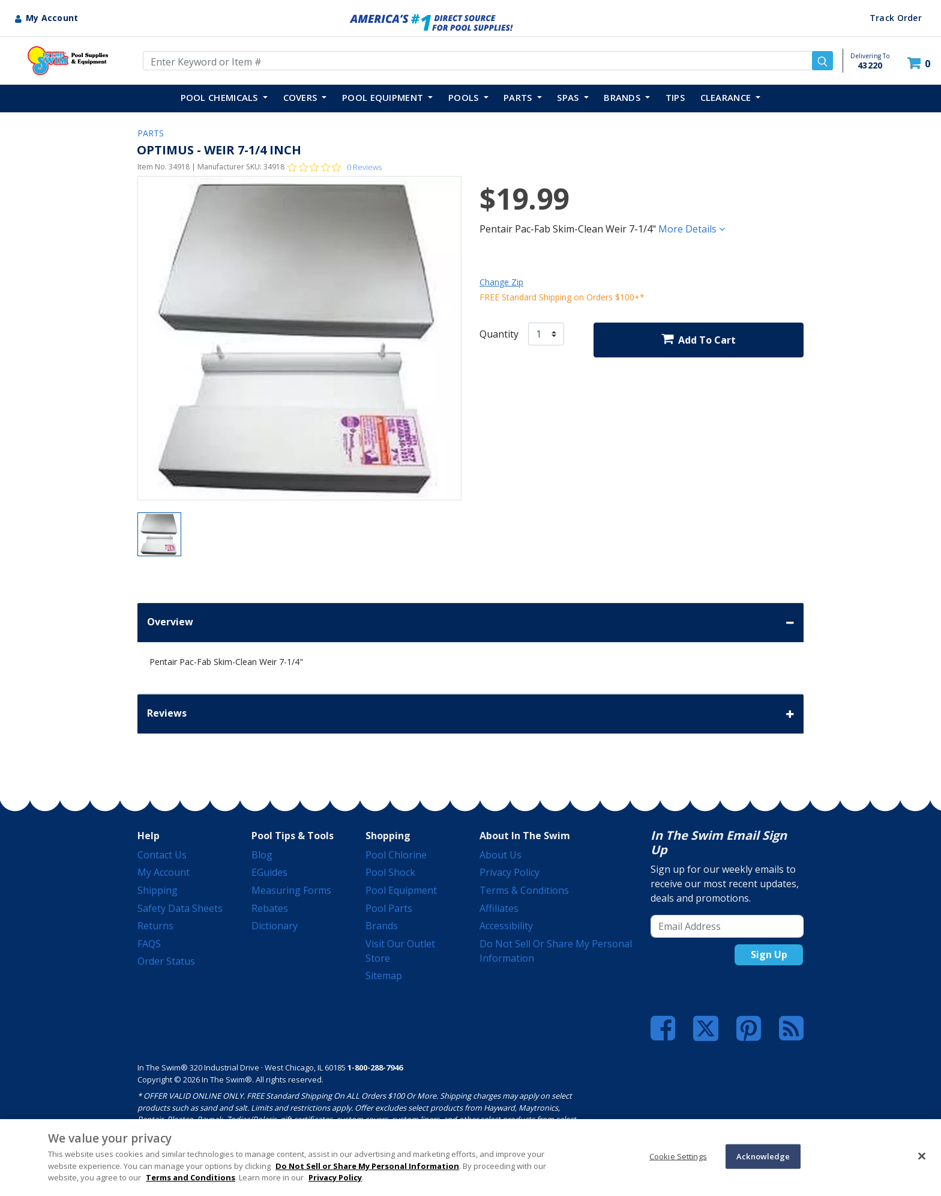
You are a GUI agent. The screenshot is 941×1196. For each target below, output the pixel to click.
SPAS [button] (569, 97)
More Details (691, 228)
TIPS (675, 97)
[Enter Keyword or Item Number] (488, 60)
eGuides (269, 872)
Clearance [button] (727, 97)
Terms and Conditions (190, 1177)
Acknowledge (763, 1155)
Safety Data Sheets (180, 908)
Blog (261, 854)
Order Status (166, 961)
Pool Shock (390, 872)
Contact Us (162, 854)
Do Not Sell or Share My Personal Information (367, 1166)
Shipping (157, 890)
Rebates (269, 908)
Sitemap (383, 975)
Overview (470, 622)
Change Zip (501, 282)
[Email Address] (727, 926)
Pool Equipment (401, 890)
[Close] (922, 1156)
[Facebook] (663, 1028)
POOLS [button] (464, 97)
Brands (381, 925)
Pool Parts (388, 908)
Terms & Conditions (524, 890)
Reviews (470, 713)
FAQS (149, 943)
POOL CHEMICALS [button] (221, 97)
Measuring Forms (291, 890)
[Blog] (791, 1028)
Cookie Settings (678, 1155)
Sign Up (769, 954)
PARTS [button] (519, 97)
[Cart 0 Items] (920, 63)
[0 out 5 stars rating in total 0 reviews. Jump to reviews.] (334, 167)
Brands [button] (623, 97)
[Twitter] (705, 1027)
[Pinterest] (748, 1028)
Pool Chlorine (396, 854)
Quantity (499, 334)
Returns (155, 925)
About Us (501, 854)
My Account (163, 872)
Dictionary (274, 925)
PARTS (150, 133)
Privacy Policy (510, 872)
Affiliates (499, 908)
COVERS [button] (301, 97)
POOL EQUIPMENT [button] (384, 97)
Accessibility (506, 925)
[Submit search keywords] (822, 60)
